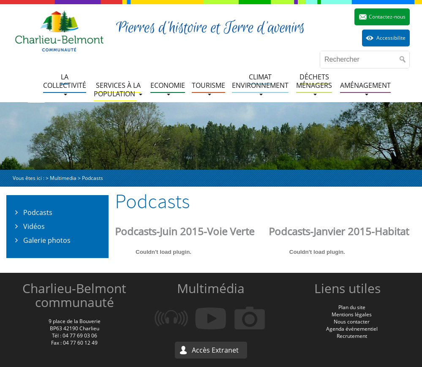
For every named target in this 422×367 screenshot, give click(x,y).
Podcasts (37, 212)
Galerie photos (47, 240)
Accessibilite (391, 37)
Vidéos (34, 226)
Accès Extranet (215, 350)
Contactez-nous (387, 16)
